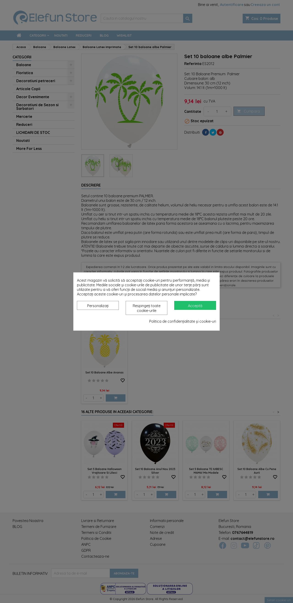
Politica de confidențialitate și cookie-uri (182, 321)
